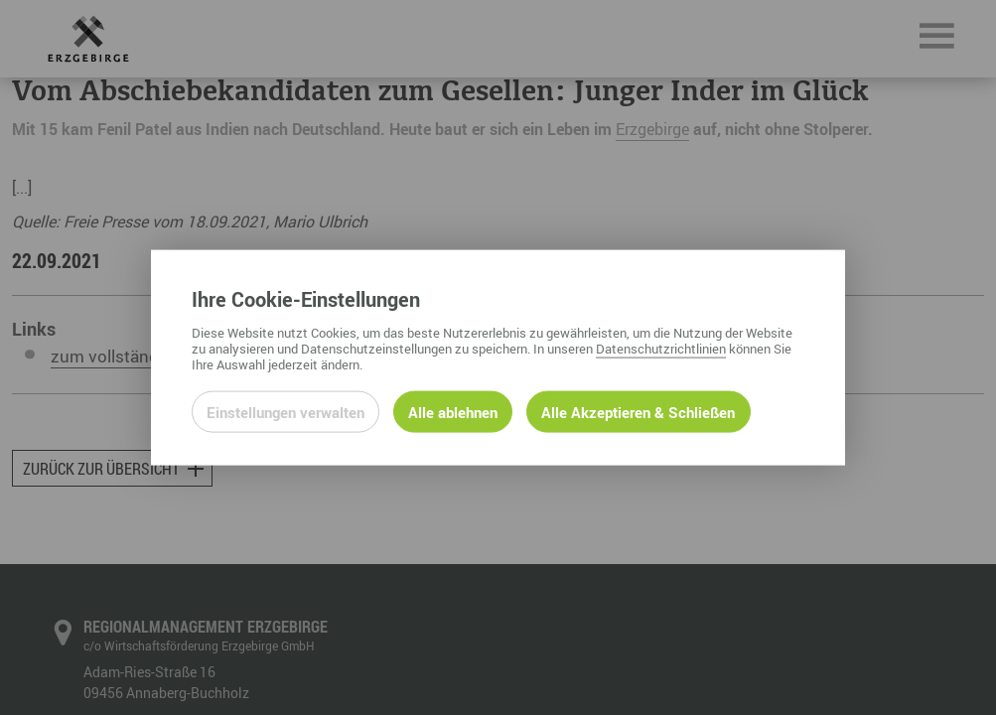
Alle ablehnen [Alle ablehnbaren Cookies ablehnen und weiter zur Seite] (453, 411)
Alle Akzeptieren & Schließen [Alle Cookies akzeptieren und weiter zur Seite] (638, 411)
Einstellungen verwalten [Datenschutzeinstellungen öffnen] (285, 411)
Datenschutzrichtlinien (661, 348)
